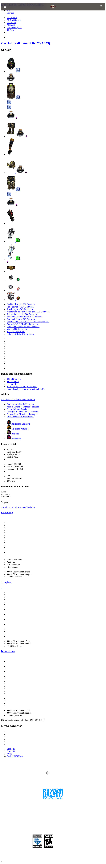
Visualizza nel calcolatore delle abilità (18, 399)
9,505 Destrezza (14, 379)
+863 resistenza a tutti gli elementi (22, 386)
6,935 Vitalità (13, 381)
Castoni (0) (12, 384)
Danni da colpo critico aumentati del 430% (26, 389)
